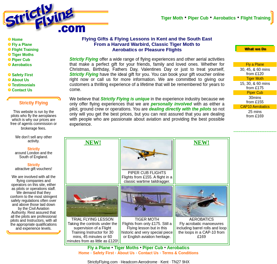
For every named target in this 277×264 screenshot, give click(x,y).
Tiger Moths (23, 54)
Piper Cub (198, 18)
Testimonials (23, 85)
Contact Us (22, 90)
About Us (20, 80)
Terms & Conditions (180, 253)
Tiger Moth (172, 18)
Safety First (22, 75)
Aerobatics (224, 18)
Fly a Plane (22, 44)
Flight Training (255, 18)
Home (17, 39)
